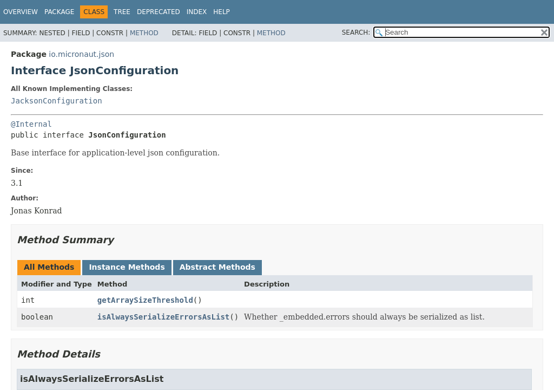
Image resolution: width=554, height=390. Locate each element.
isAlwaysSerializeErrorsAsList (163, 317)
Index (197, 12)
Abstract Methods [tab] (217, 267)
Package (59, 12)
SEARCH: (356, 32)
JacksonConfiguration (56, 100)
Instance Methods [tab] (126, 267)
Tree (122, 12)
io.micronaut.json (81, 54)
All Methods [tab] (49, 267)
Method (144, 33)
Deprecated (158, 12)
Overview (20, 12)
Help (221, 12)
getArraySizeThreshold (145, 300)
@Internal (31, 124)
